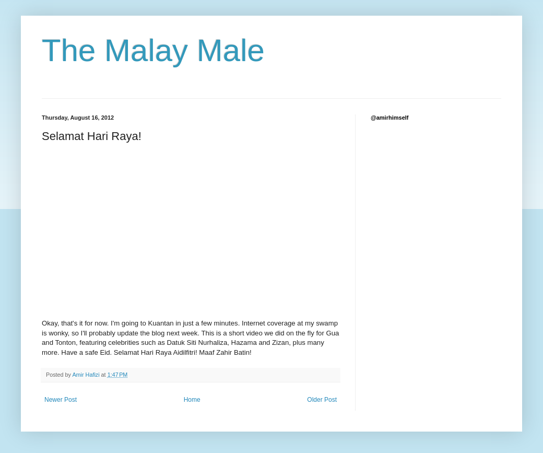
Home (192, 399)
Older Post (322, 399)
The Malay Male (153, 50)
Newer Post (60, 399)
